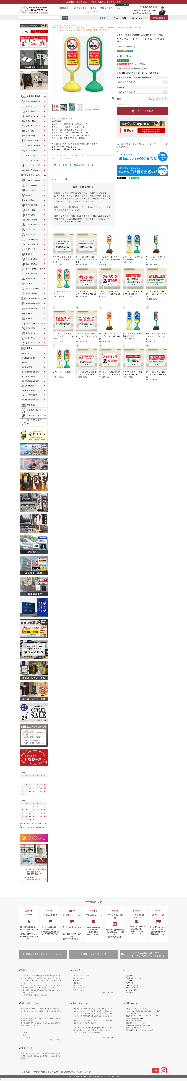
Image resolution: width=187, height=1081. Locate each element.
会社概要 (103, 18)
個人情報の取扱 (68, 1072)
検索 (65, 18)
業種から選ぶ (106, 8)
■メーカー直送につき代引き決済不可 (134, 77)
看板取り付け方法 (132, 987)
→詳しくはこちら (107, 992)
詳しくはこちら (55, 1039)
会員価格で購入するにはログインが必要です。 (139, 73)
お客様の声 (130, 992)
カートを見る (93, 12)
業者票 (93, 8)
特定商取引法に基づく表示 (45, 1072)
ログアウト (130, 983)
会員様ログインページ (133, 978)
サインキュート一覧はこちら (65, 147)
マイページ (121, 8)
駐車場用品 (65, 8)
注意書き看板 (80, 8)
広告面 (121, 87)
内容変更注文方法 (132, 985)
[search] (40, 18)
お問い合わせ (159, 18)
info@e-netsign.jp (142, 13)
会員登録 (129, 975)
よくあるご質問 (139, 18)
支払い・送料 (120, 18)
